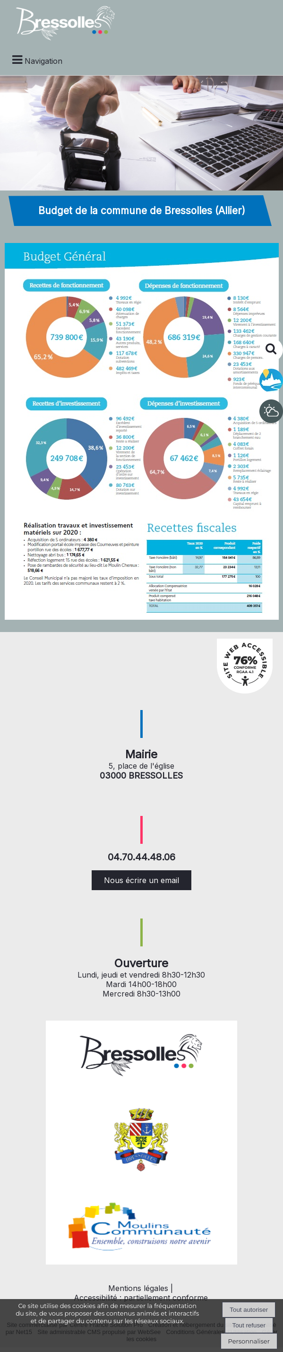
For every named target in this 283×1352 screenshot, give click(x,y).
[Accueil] (60, 22)
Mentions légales (138, 1288)
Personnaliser (249, 1341)
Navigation (43, 61)
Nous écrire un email (141, 880)
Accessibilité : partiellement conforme (141, 1297)
